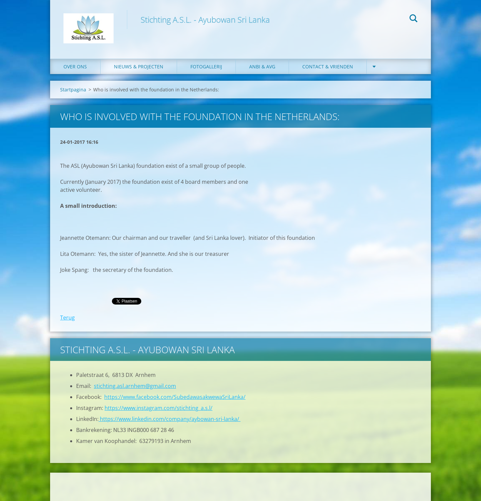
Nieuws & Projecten (138, 66)
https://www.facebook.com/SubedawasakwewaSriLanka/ (175, 397)
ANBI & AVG (262, 66)
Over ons (75, 66)
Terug (67, 317)
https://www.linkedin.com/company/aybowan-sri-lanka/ (169, 419)
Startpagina (73, 89)
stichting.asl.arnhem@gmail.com (135, 386)
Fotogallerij (206, 66)
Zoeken (414, 19)
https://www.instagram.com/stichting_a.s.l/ (158, 408)
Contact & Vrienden (327, 66)
